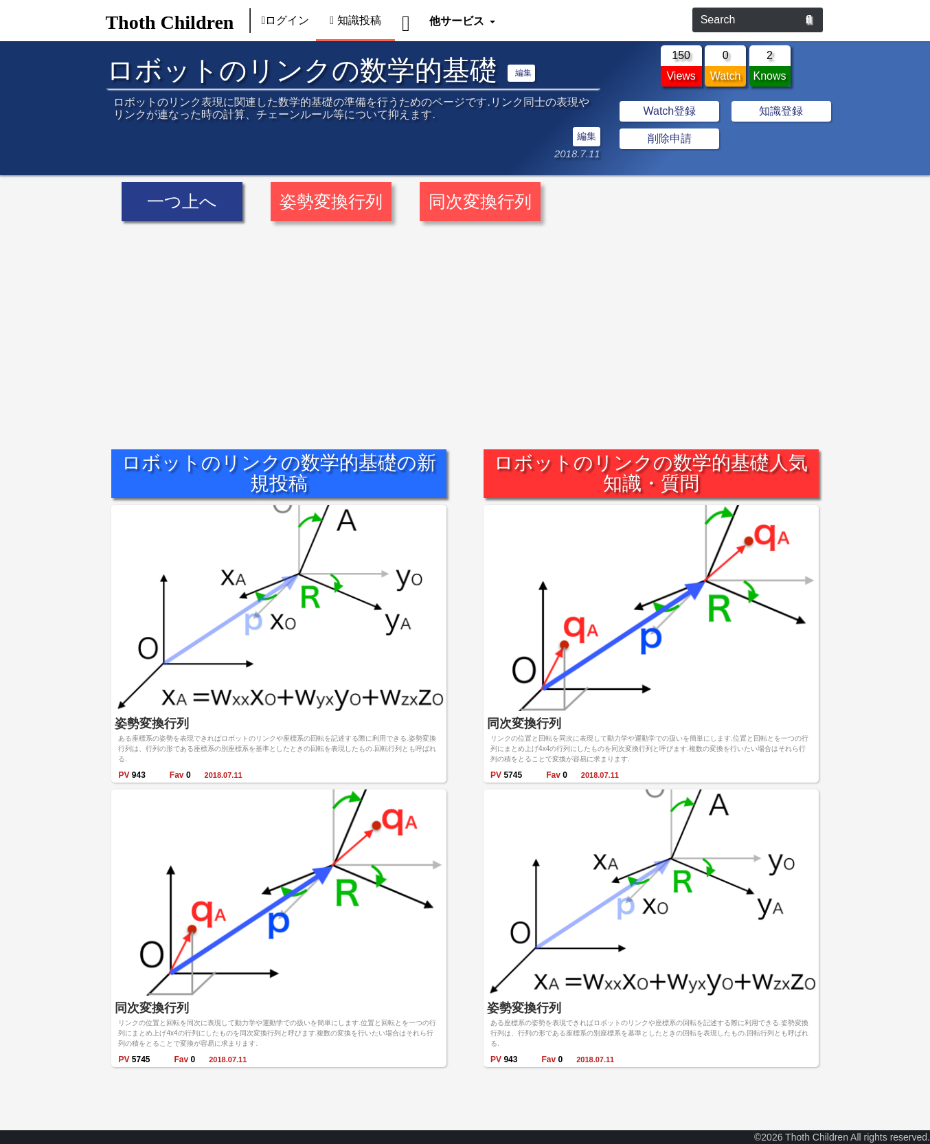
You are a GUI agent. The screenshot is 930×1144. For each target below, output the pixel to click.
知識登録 (781, 111)
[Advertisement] (465, 325)
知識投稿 (355, 20)
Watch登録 (669, 111)
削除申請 (670, 138)
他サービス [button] (457, 20)
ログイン (285, 20)
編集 (523, 73)
